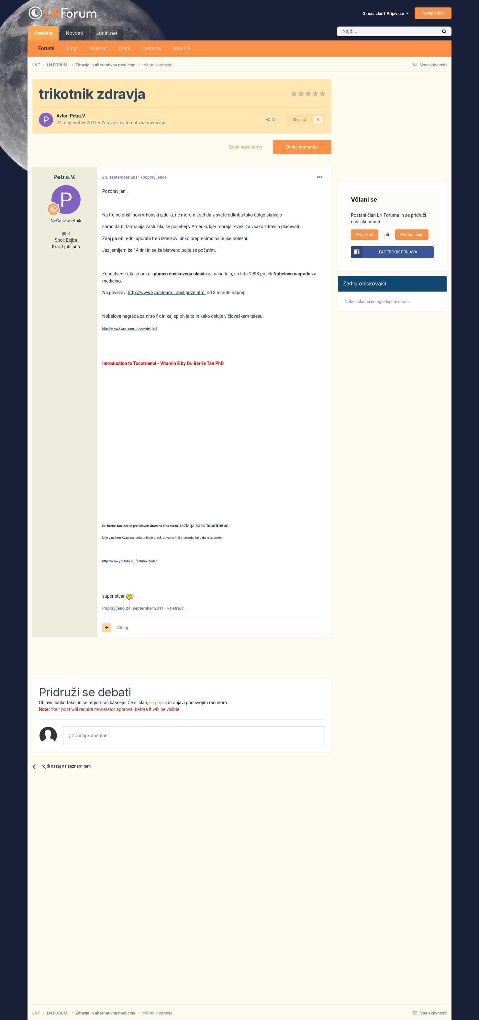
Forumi (46, 48)
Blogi (72, 48)
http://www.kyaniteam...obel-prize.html (167, 292)
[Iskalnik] (373, 31)
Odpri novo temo (245, 147)
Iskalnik (181, 48)
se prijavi (158, 702)
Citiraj (122, 627)
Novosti (75, 33)
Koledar (98, 48)
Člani (124, 48)
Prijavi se (364, 234)
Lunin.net (106, 33)
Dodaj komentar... (89, 735)
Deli (272, 119)
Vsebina (43, 35)
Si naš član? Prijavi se (386, 13)
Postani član (433, 13)
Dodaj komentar (302, 147)
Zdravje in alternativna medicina (133, 122)
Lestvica (151, 48)
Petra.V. (78, 115)
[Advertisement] (150, 657)
